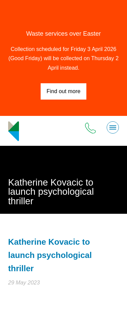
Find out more (64, 91)
